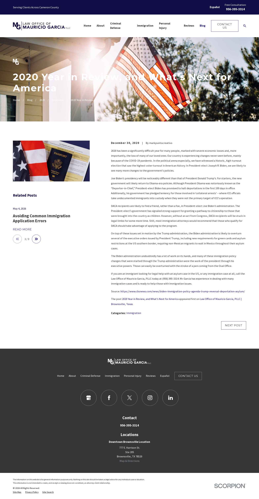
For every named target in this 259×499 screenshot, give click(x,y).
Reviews (151, 376)
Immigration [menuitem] (145, 25)
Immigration (133, 313)
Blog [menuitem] (202, 25)
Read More (22, 229)
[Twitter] (129, 398)
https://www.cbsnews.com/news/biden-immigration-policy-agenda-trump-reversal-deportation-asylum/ (182, 291)
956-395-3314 (235, 9)
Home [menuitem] (87, 25)
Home (60, 376)
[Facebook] (109, 398)
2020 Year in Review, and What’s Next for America (150, 299)
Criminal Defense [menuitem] (115, 26)
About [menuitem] (101, 25)
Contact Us (224, 26)
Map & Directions (130, 461)
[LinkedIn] (170, 398)
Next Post (233, 325)
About (72, 376)
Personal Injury (132, 376)
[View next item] (36, 239)
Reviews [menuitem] (189, 25)
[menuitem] (17, 492)
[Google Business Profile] (88, 398)
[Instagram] (150, 398)
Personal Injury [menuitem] (164, 26)
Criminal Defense (90, 376)
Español (215, 7)
